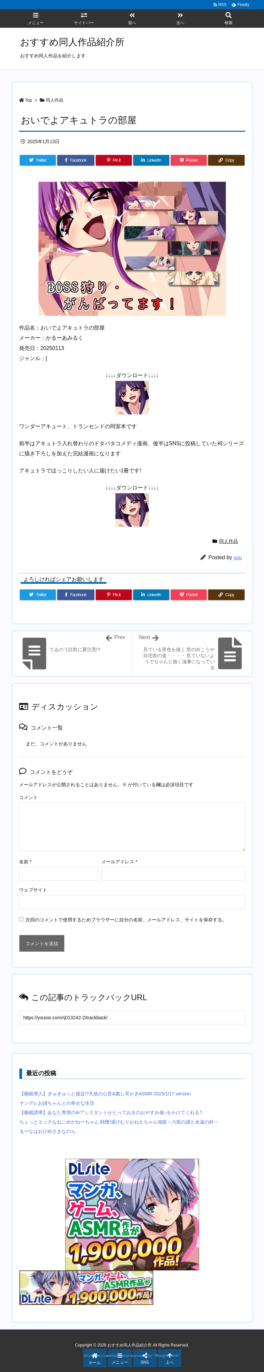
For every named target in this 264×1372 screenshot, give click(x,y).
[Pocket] (189, 160)
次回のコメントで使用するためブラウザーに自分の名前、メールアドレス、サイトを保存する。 (126, 919)
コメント (28, 797)
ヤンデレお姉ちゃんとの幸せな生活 (56, 1103)
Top (28, 100)
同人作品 (54, 100)
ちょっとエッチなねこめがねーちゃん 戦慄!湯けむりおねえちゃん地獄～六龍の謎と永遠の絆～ (119, 1122)
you (238, 557)
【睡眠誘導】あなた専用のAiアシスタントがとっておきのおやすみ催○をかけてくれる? (110, 1112)
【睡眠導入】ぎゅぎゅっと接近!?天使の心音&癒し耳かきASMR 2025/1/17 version (105, 1093)
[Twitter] (38, 160)
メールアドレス (119, 861)
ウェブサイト (33, 890)
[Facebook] (75, 160)
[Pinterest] (114, 160)
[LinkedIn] (151, 160)
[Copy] (226, 160)
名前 (25, 861)
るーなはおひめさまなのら (47, 1131)
